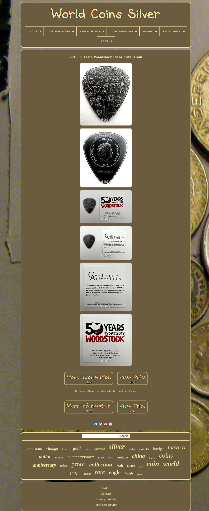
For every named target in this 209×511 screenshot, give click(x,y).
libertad (99, 449)
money (59, 457)
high (129, 473)
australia (144, 449)
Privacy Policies (105, 499)
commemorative (81, 457)
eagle (115, 472)
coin (153, 464)
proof (78, 464)
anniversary (44, 465)
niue (131, 465)
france (65, 449)
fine (140, 467)
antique (122, 457)
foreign (158, 449)
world (171, 464)
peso (110, 457)
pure (101, 457)
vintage (52, 448)
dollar (45, 456)
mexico (176, 447)
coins (166, 455)
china (138, 456)
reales (132, 449)
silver (117, 447)
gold (76, 448)
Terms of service (106, 504)
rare (100, 472)
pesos (87, 449)
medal (87, 473)
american (34, 448)
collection (100, 464)
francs (152, 458)
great (139, 474)
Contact (106, 493)
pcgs (74, 472)
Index (106, 488)
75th (119, 466)
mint (63, 465)
